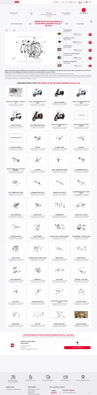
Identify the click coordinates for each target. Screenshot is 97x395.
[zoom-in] (14, 30)
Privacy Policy (31, 391)
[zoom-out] (6, 30)
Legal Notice (31, 392)
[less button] (83, 34)
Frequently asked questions (13, 389)
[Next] (66, 24)
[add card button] (90, 34)
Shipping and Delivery (34, 394)
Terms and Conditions (34, 389)
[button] (91, 21)
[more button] (87, 34)
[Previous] (30, 24)
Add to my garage (77, 347)
